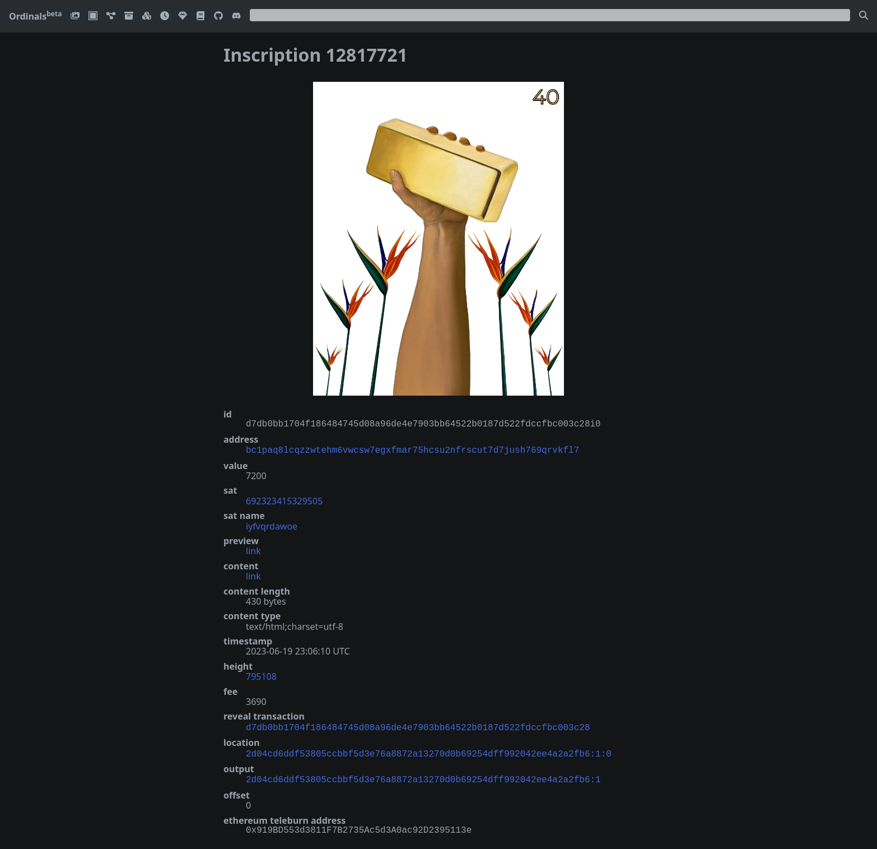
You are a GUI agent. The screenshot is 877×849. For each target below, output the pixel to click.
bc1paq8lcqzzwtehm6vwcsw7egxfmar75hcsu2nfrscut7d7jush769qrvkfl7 (412, 449)
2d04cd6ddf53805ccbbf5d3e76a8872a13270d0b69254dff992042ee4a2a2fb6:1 (423, 775)
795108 (261, 675)
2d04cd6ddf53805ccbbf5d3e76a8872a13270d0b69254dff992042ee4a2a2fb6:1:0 (429, 751)
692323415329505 (284, 500)
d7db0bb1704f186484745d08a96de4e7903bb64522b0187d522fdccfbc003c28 (418, 726)
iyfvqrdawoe (271, 525)
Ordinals (35, 16)
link (253, 550)
